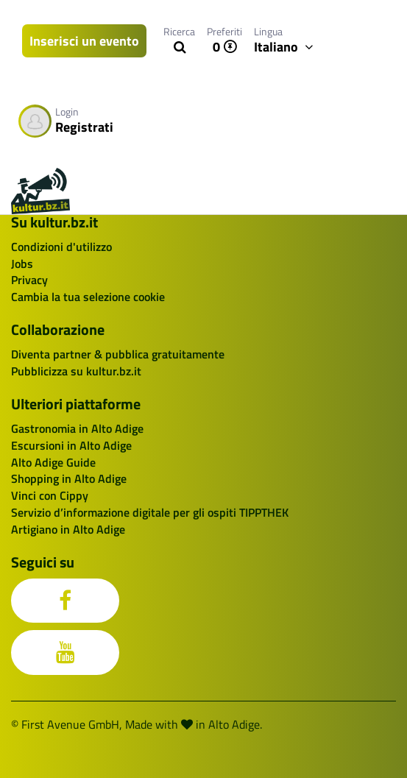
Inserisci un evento (84, 41)
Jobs (22, 263)
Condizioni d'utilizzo (61, 246)
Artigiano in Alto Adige (68, 529)
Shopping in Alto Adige (69, 478)
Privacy (29, 280)
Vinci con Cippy (49, 495)
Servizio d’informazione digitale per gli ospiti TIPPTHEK (150, 512)
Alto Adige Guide (53, 462)
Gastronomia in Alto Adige (77, 428)
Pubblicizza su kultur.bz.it (76, 371)
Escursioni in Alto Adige (71, 445)
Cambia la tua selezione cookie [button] (88, 296)
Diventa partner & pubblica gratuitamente (117, 354)
